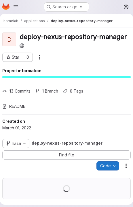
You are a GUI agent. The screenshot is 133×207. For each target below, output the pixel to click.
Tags (73, 91)
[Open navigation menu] (15, 7)
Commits (16, 91)
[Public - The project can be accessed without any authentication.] (22, 45)
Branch (46, 91)
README (13, 106)
